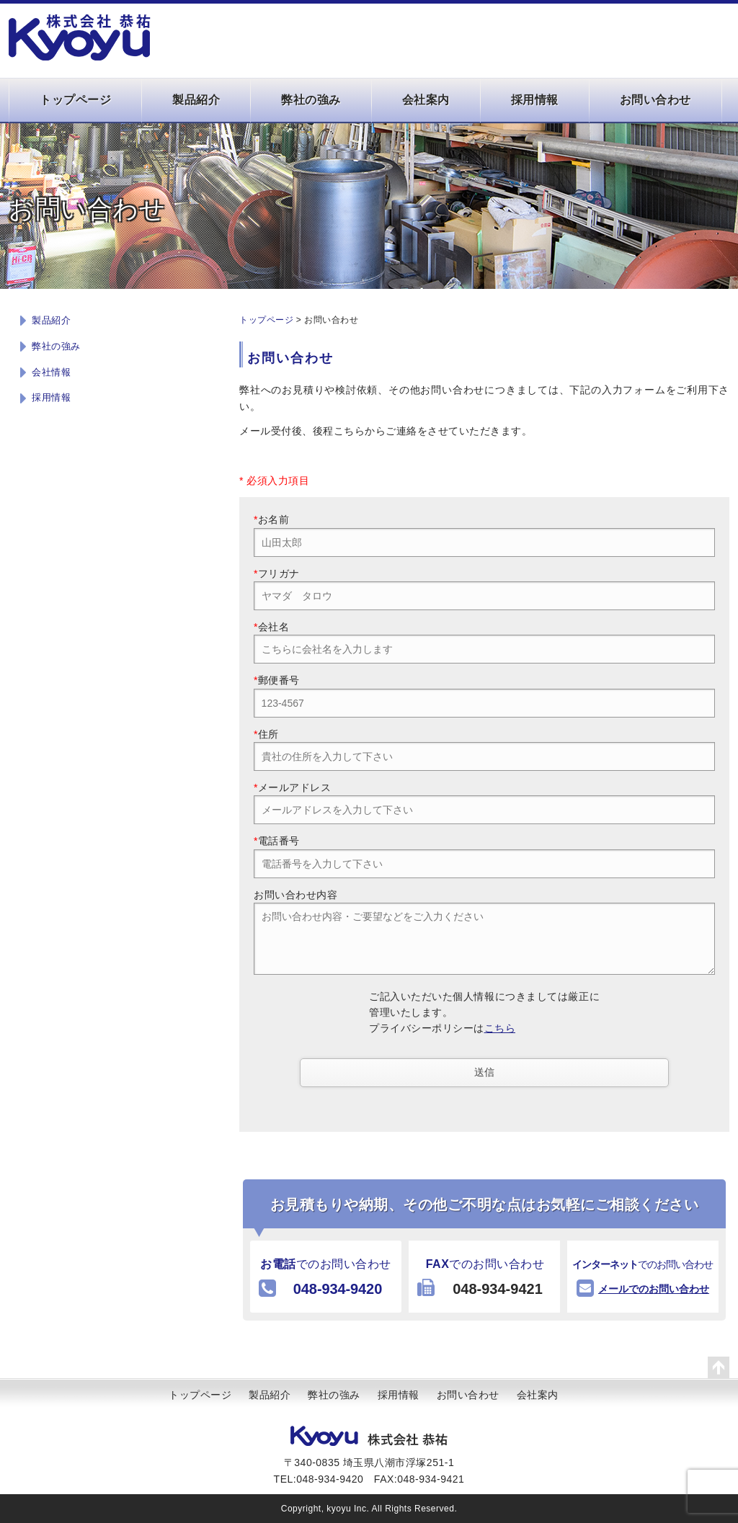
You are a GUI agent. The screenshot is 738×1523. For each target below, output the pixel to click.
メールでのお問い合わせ (653, 1289)
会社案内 (426, 100)
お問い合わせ (655, 100)
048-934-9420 (337, 1289)
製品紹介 (196, 100)
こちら (500, 1028)
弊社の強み (311, 100)
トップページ (75, 100)
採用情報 (535, 100)
